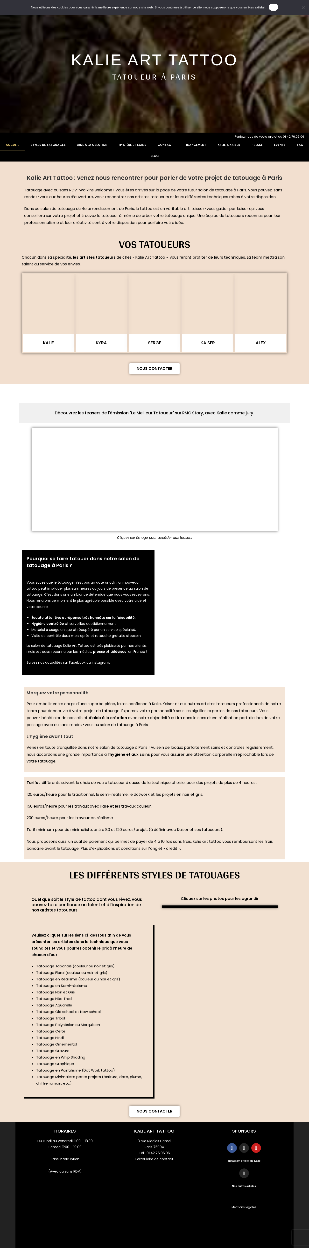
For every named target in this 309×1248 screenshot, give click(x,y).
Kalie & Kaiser (229, 145)
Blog (154, 156)
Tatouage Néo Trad (54, 998)
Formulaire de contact (154, 1159)
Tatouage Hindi (50, 1037)
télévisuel (119, 651)
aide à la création (109, 718)
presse (99, 651)
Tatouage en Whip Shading (60, 1057)
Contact (165, 145)
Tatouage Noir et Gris (55, 992)
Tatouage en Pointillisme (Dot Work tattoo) (75, 1070)
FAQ (300, 145)
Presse (257, 145)
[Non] (303, 7)
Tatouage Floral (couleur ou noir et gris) (71, 972)
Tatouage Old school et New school (68, 1011)
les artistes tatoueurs (94, 257)
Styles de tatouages (48, 145)
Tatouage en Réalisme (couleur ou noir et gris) (78, 979)
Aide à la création (92, 145)
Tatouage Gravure (53, 1050)
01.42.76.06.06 (158, 1153)
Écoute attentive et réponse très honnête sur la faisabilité (83, 617)
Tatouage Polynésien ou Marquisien (68, 1024)
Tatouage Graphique (55, 1063)
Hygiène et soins (132, 145)
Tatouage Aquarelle (54, 1005)
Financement (195, 145)
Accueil (12, 145)
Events (280, 145)
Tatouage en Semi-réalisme (61, 985)
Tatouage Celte (50, 1031)
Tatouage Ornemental (56, 1044)
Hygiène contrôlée (47, 623)
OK (273, 7)
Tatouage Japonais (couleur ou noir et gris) (75, 966)
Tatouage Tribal (50, 1018)
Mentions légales (244, 1207)
